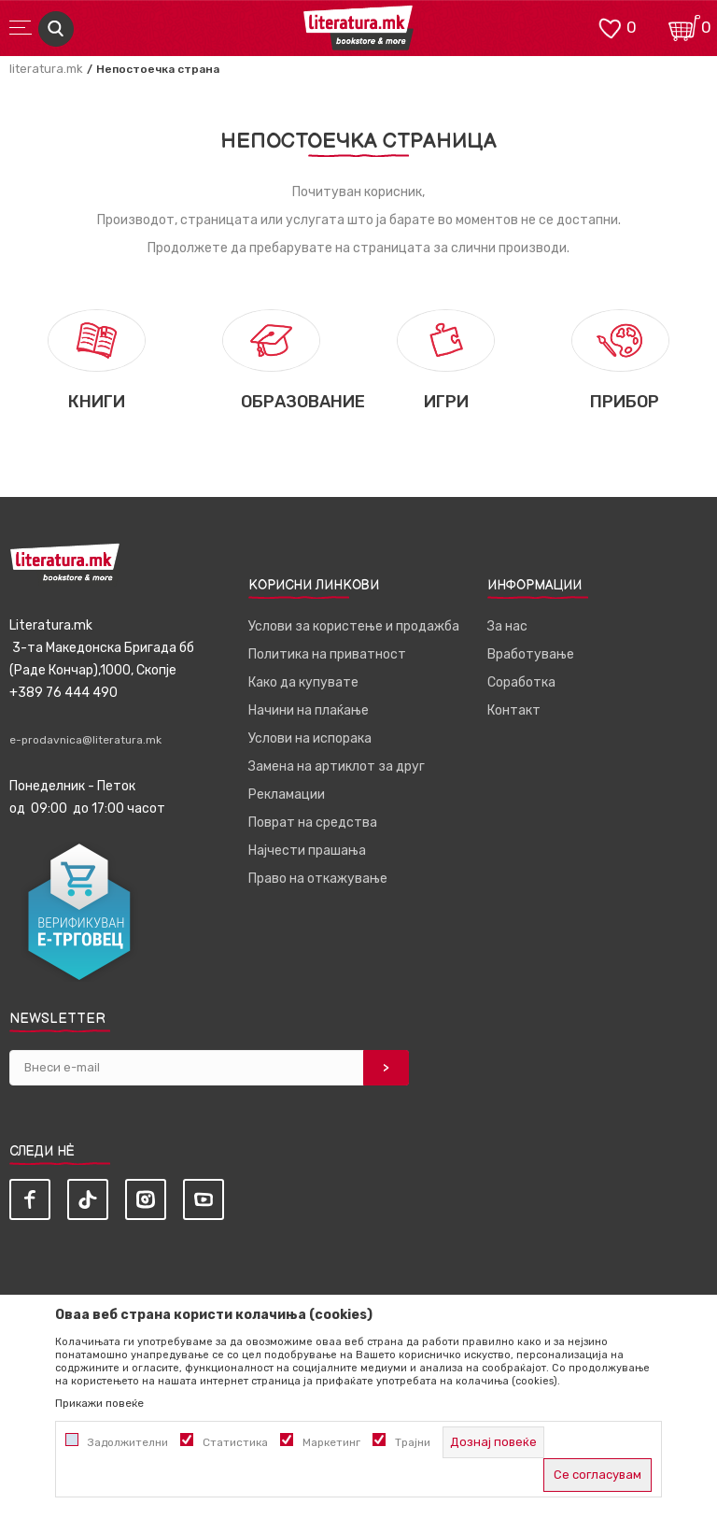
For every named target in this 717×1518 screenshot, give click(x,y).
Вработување (530, 654)
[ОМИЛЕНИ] (609, 26)
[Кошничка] (684, 26)
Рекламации (286, 794)
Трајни (412, 1442)
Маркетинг (331, 1442)
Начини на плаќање (308, 710)
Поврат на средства (312, 822)
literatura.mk (46, 69)
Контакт (514, 710)
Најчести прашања (307, 850)
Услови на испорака (310, 738)
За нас (507, 626)
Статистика (235, 1442)
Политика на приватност (327, 654)
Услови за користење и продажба (353, 626)
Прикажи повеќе (99, 1403)
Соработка (521, 682)
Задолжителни (128, 1442)
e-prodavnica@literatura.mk (85, 739)
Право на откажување (317, 879)
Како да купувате (303, 682)
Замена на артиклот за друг (336, 766)
